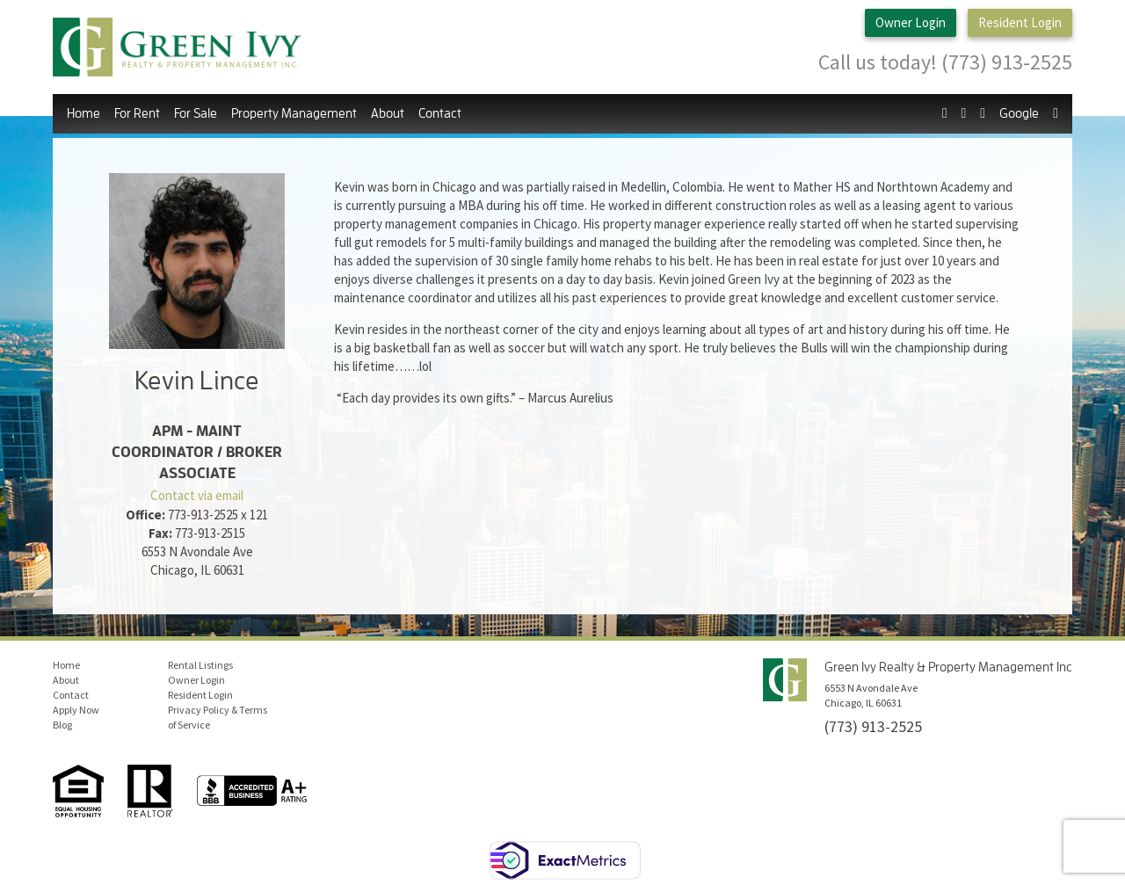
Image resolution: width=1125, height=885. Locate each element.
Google (1019, 113)
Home (83, 113)
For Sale (195, 113)
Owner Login (910, 23)
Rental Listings (200, 664)
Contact (439, 113)
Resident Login (1020, 23)
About (387, 113)
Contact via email (196, 495)
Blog (62, 723)
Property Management (294, 113)
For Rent (137, 113)
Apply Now (76, 708)
